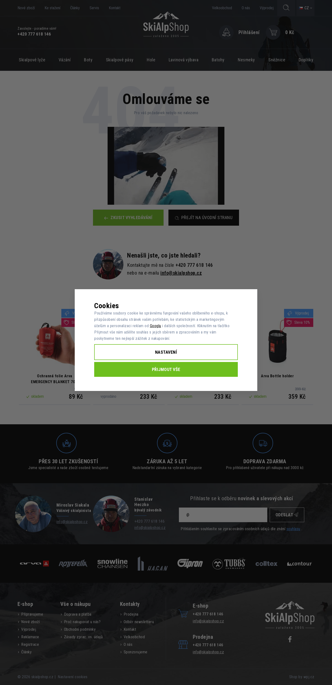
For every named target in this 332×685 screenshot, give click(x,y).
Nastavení (166, 352)
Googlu (155, 326)
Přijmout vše (166, 369)
